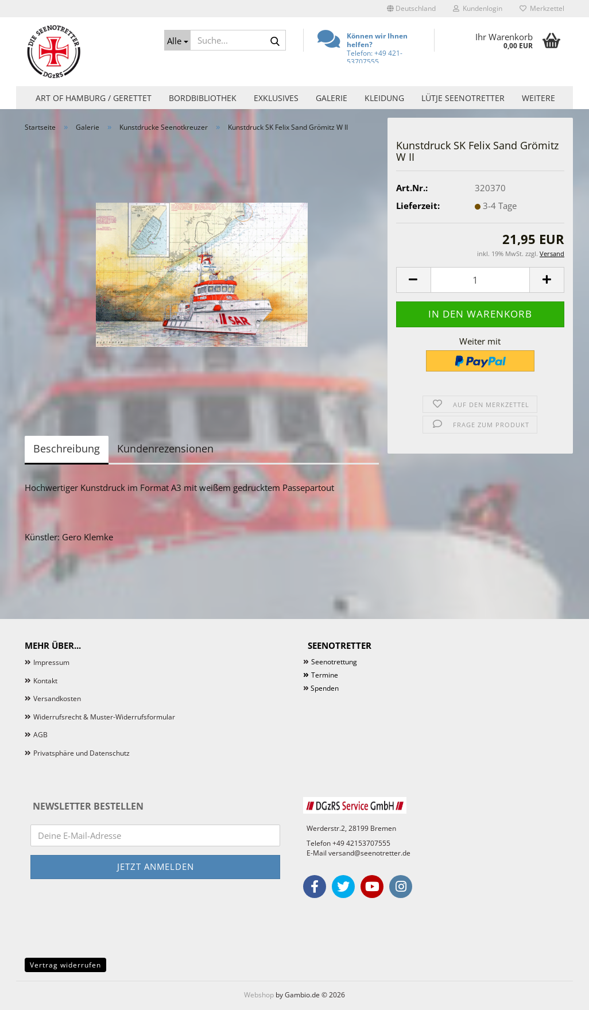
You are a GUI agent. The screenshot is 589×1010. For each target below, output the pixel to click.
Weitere (538, 97)
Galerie (331, 97)
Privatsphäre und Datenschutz (81, 753)
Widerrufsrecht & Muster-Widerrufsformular (104, 717)
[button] (411, 8)
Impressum (51, 662)
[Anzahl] (480, 280)
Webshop (259, 995)
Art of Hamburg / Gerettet (94, 97)
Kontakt (45, 681)
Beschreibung (66, 448)
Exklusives (276, 97)
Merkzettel (542, 8)
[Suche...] (177, 40)
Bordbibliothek (203, 97)
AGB (40, 735)
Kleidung (384, 97)
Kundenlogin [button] (477, 8)
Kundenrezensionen (165, 448)
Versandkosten (57, 698)
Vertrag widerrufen (65, 965)
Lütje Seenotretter (463, 97)
